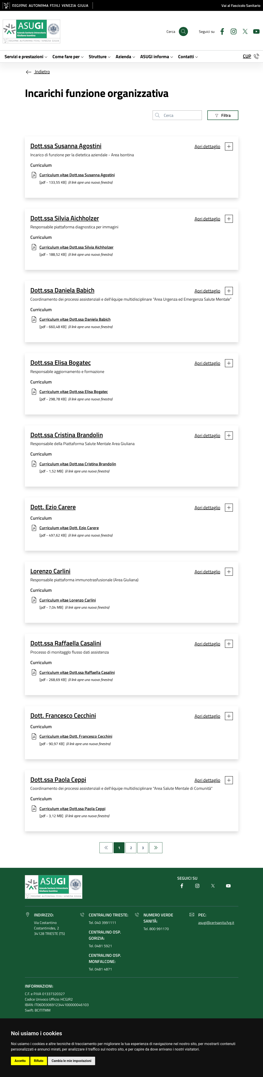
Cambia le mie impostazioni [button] (71, 1061)
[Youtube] (254, 31)
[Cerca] (183, 31)
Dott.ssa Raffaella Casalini (65, 643)
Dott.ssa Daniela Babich (62, 290)
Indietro (37, 71)
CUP (247, 56)
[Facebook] (220, 31)
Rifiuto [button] (39, 1061)
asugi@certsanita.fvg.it (216, 922)
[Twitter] (243, 31)
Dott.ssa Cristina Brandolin (66, 435)
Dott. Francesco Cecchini (63, 716)
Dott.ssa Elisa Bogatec (60, 363)
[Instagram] (231, 31)
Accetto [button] (20, 1061)
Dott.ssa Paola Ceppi (58, 780)
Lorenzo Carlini (50, 571)
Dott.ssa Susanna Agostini (66, 146)
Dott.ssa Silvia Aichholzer (64, 218)
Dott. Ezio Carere (53, 507)
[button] (214, 147)
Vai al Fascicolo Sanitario (240, 5)
